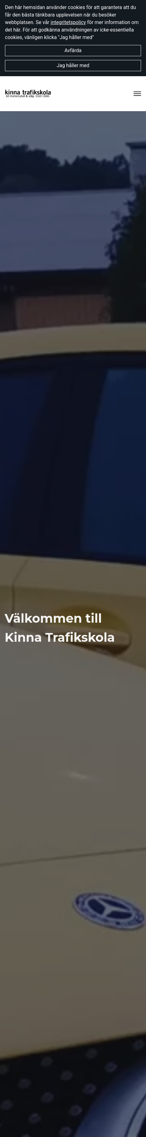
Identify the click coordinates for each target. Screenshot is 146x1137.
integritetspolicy (68, 22)
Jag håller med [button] (73, 65)
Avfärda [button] (72, 50)
